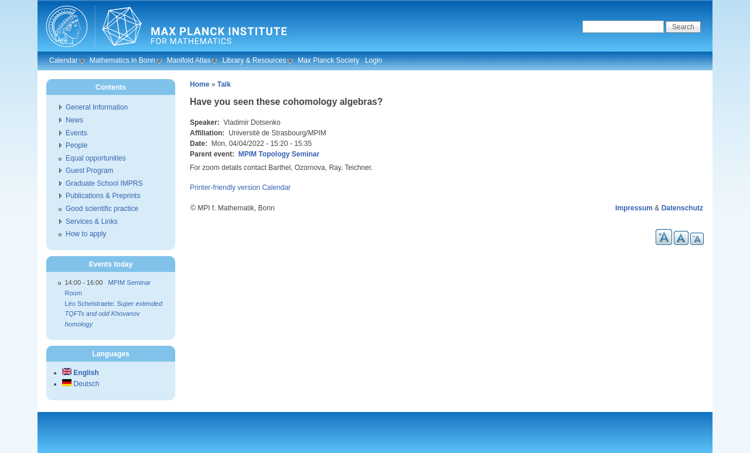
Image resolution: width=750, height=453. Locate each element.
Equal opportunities (96, 158)
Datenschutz (682, 208)
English (80, 373)
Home (199, 84)
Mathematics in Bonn (122, 60)
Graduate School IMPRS (104, 183)
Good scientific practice (102, 209)
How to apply (86, 234)
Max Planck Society (328, 60)
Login (373, 60)
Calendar (63, 60)
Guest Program (89, 170)
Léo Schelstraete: (113, 314)
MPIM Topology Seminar (278, 154)
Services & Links (92, 221)
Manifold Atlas (189, 60)
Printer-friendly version (225, 187)
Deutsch (80, 384)
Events (76, 133)
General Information (97, 107)
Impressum (634, 208)
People (76, 145)
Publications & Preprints (103, 196)
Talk (224, 84)
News (74, 120)
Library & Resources (254, 60)
